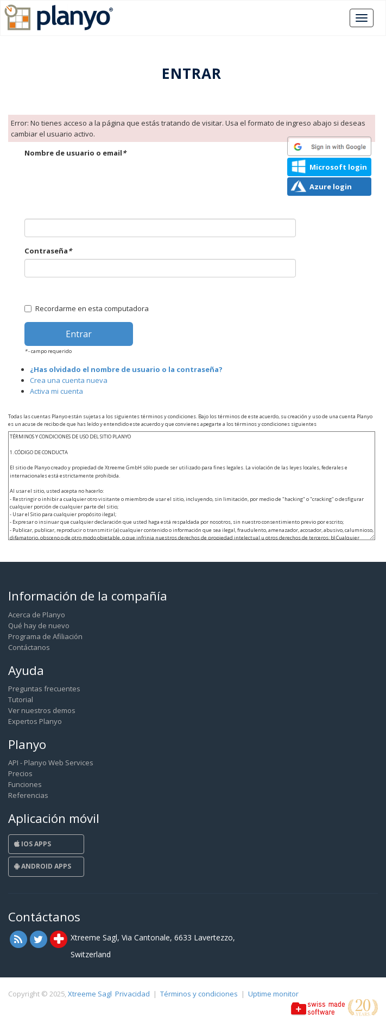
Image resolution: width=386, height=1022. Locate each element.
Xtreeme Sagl (90, 994)
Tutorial (20, 699)
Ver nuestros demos (41, 710)
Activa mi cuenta (56, 391)
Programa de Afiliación (45, 636)
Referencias (28, 795)
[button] (329, 146)
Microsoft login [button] (338, 167)
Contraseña (48, 251)
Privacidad (132, 994)
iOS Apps (32, 843)
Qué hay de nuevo (38, 625)
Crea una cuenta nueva (68, 380)
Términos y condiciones (199, 994)
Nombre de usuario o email (75, 153)
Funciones (25, 784)
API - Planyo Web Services (50, 762)
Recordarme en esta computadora (86, 308)
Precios (20, 773)
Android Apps (42, 866)
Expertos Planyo (35, 721)
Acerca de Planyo (36, 615)
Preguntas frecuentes (44, 688)
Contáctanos (29, 647)
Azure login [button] (330, 186)
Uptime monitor (273, 994)
